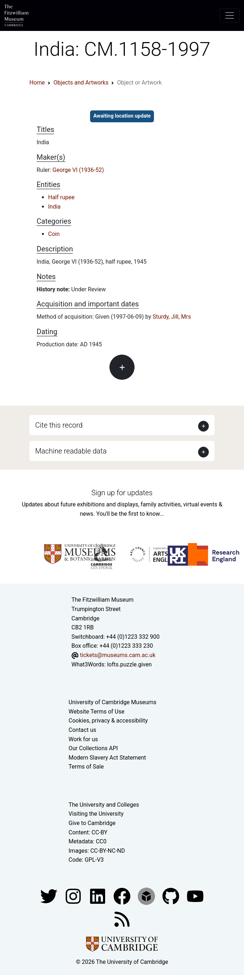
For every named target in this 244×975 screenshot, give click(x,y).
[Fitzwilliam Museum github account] (171, 895)
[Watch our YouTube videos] (195, 895)
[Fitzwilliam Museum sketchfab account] (147, 895)
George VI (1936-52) (78, 170)
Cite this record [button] (59, 425)
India (54, 206)
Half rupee (61, 197)
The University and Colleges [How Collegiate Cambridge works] (104, 804)
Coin (54, 234)
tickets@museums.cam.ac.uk (117, 655)
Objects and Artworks (80, 82)
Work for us (83, 739)
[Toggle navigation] (230, 15)
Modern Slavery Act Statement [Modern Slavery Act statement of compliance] (107, 757)
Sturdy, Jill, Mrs (171, 316)
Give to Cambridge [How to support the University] (92, 823)
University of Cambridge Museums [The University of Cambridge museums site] (112, 702)
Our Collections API (93, 748)
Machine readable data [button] (71, 451)
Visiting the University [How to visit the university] (96, 813)
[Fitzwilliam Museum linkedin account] (123, 895)
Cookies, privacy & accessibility (108, 720)
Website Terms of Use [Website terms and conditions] (97, 711)
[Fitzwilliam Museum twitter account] (49, 895)
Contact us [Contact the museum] (82, 729)
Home (37, 82)
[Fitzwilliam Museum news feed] (122, 918)
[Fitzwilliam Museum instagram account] (74, 895)
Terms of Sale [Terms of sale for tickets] (86, 766)
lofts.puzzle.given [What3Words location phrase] (129, 664)
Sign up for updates (122, 492)
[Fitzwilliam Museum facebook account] (98, 895)
